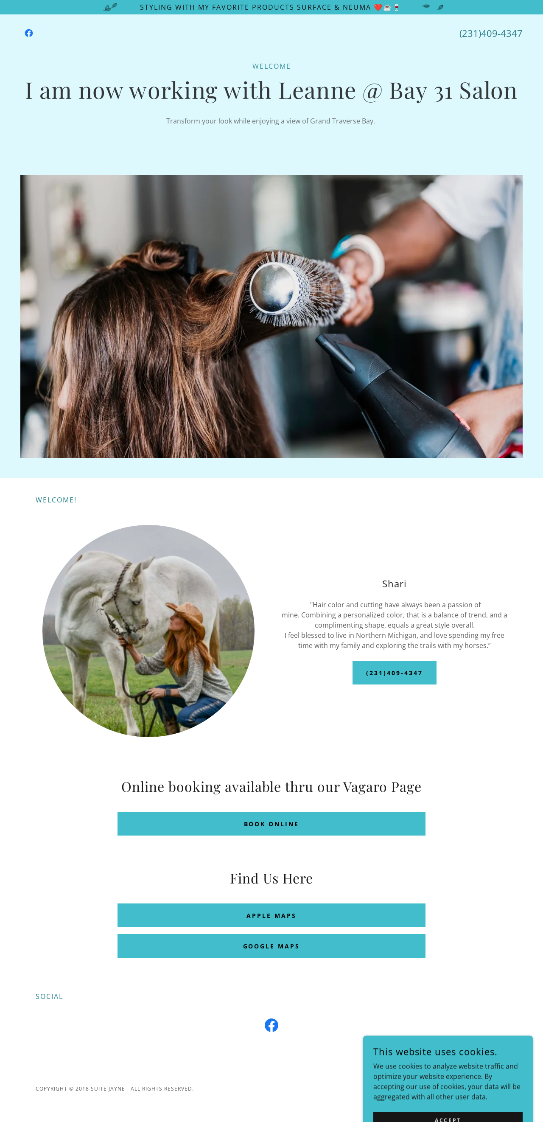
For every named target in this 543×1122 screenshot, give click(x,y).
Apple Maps (271, 916)
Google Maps (271, 946)
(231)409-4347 (394, 673)
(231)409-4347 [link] (491, 33)
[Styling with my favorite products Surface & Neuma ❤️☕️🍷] (271, 7)
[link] (28, 33)
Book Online (271, 824)
